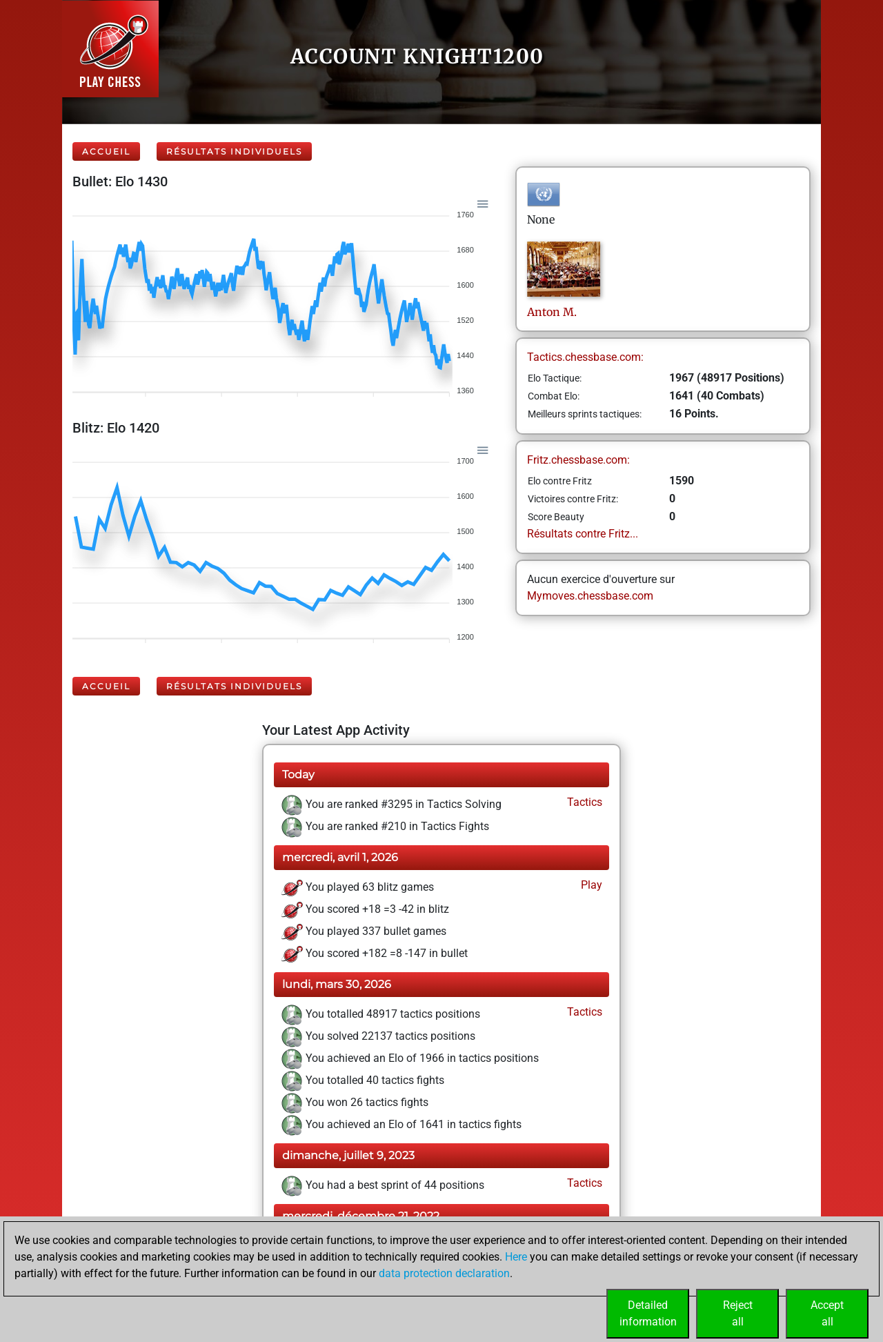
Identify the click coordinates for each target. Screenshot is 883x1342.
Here (516, 1256)
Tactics (583, 802)
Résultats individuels (234, 151)
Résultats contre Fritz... (582, 533)
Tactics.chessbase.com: (585, 357)
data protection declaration (444, 1273)
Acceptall (827, 1313)
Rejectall (738, 1313)
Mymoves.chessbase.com (590, 595)
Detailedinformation (648, 1313)
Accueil (106, 151)
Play (590, 884)
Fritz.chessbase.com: (578, 459)
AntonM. (552, 312)
